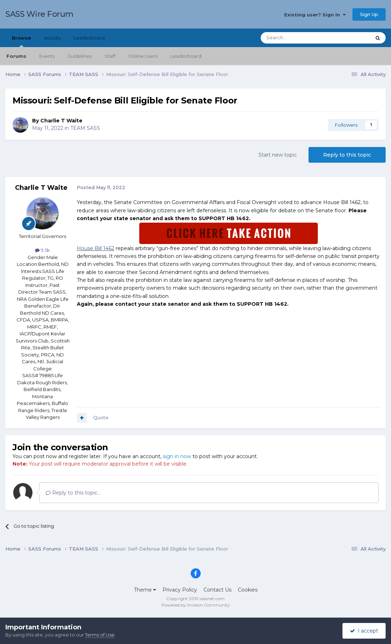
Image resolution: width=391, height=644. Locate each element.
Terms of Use (100, 635)
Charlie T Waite (61, 120)
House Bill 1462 (95, 248)
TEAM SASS (85, 128)
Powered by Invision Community (195, 605)
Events (47, 56)
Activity (52, 38)
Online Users (142, 56)
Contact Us (217, 590)
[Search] (298, 38)
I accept (364, 631)
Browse (21, 41)
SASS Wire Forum (39, 14)
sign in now (177, 456)
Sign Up (369, 14)
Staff (110, 56)
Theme (145, 590)
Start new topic (278, 155)
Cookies (247, 590)
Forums (16, 56)
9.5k (42, 250)
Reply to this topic (347, 155)
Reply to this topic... (73, 493)
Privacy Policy (179, 590)
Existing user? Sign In (315, 14)
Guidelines (79, 56)
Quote (101, 417)
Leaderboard (185, 56)
